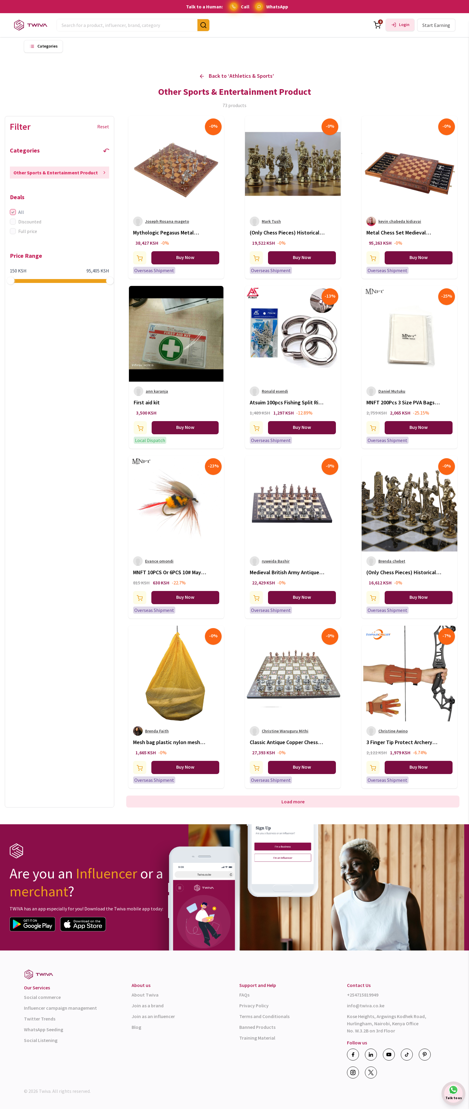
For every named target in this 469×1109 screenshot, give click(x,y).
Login (404, 24)
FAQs (244, 995)
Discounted (25, 222)
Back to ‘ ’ (237, 76)
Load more (292, 802)
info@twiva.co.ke (365, 1006)
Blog (136, 1027)
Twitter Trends (39, 1019)
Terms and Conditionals (264, 1016)
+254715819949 (362, 995)
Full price (23, 231)
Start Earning (436, 25)
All (17, 212)
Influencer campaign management (60, 1008)
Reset (103, 127)
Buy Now (185, 257)
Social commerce (42, 997)
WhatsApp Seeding (43, 1029)
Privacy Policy (254, 1006)
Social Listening (40, 1040)
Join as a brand (148, 1006)
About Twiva (145, 995)
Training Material (257, 1038)
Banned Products (257, 1027)
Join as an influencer (153, 1016)
